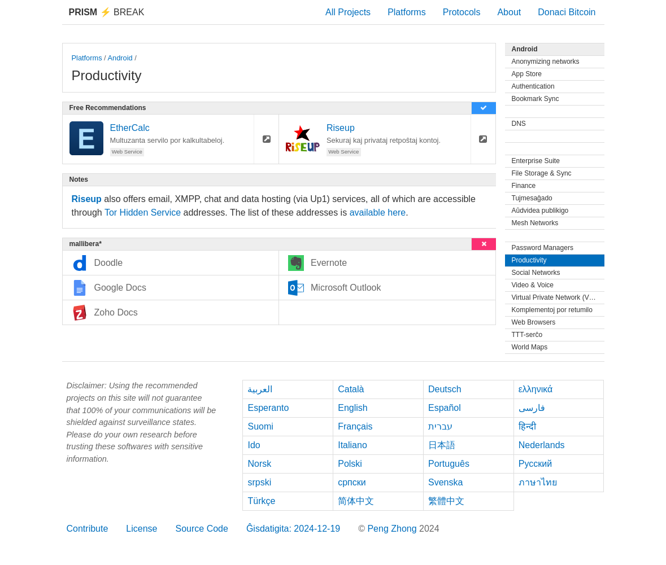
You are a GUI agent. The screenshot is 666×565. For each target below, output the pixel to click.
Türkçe (261, 501)
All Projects (348, 12)
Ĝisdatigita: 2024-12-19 (293, 528)
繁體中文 (446, 501)
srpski (259, 482)
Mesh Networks (535, 223)
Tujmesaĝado (532, 198)
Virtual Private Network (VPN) (556, 297)
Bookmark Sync (535, 99)
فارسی (532, 408)
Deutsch (445, 389)
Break (107, 12)
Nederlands (542, 445)
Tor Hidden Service (143, 212)
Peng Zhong (393, 528)
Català (351, 389)
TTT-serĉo (527, 335)
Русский (535, 463)
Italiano (352, 445)
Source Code (201, 528)
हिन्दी (527, 426)
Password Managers (542, 248)
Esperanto (268, 408)
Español (444, 408)
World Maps (530, 347)
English (352, 408)
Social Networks (536, 273)
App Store (527, 74)
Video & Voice (533, 285)
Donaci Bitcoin (566, 12)
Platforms (407, 12)
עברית (440, 426)
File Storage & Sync (542, 173)
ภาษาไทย (538, 482)
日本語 (441, 445)
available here (378, 212)
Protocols (462, 12)
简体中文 (356, 501)
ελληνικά (536, 389)
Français (355, 426)
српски (352, 482)
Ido (253, 445)
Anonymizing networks (546, 61)
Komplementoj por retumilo (552, 310)
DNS (519, 124)
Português (448, 463)
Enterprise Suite (536, 161)
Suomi (260, 426)
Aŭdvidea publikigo (540, 210)
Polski (350, 463)
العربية (259, 389)
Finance (524, 186)
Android (120, 58)
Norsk (259, 463)
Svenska (445, 482)
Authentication (533, 86)
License (141, 528)
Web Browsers (534, 322)
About (509, 12)
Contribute (87, 528)
